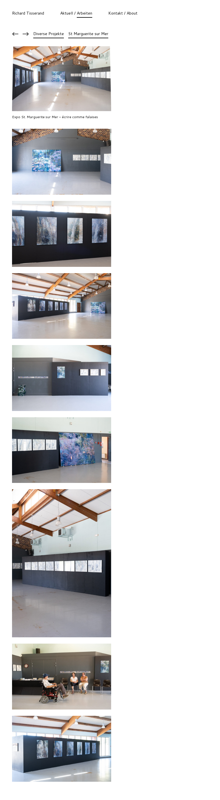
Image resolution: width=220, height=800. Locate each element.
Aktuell (66, 13)
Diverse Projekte (48, 34)
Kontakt (115, 13)
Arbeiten (84, 13)
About (132, 13)
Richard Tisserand (28, 13)
